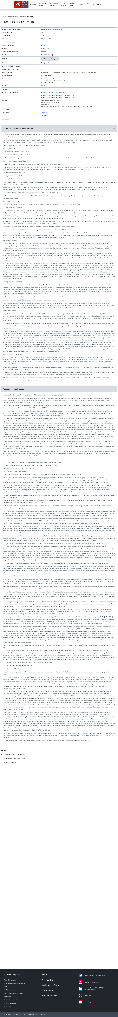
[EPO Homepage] (21, 4)
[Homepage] (2, 16)
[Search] (93, 4)
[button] (59, 128)
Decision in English (50, 59)
